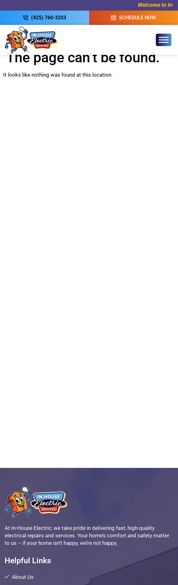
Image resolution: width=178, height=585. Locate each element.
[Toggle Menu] (164, 40)
